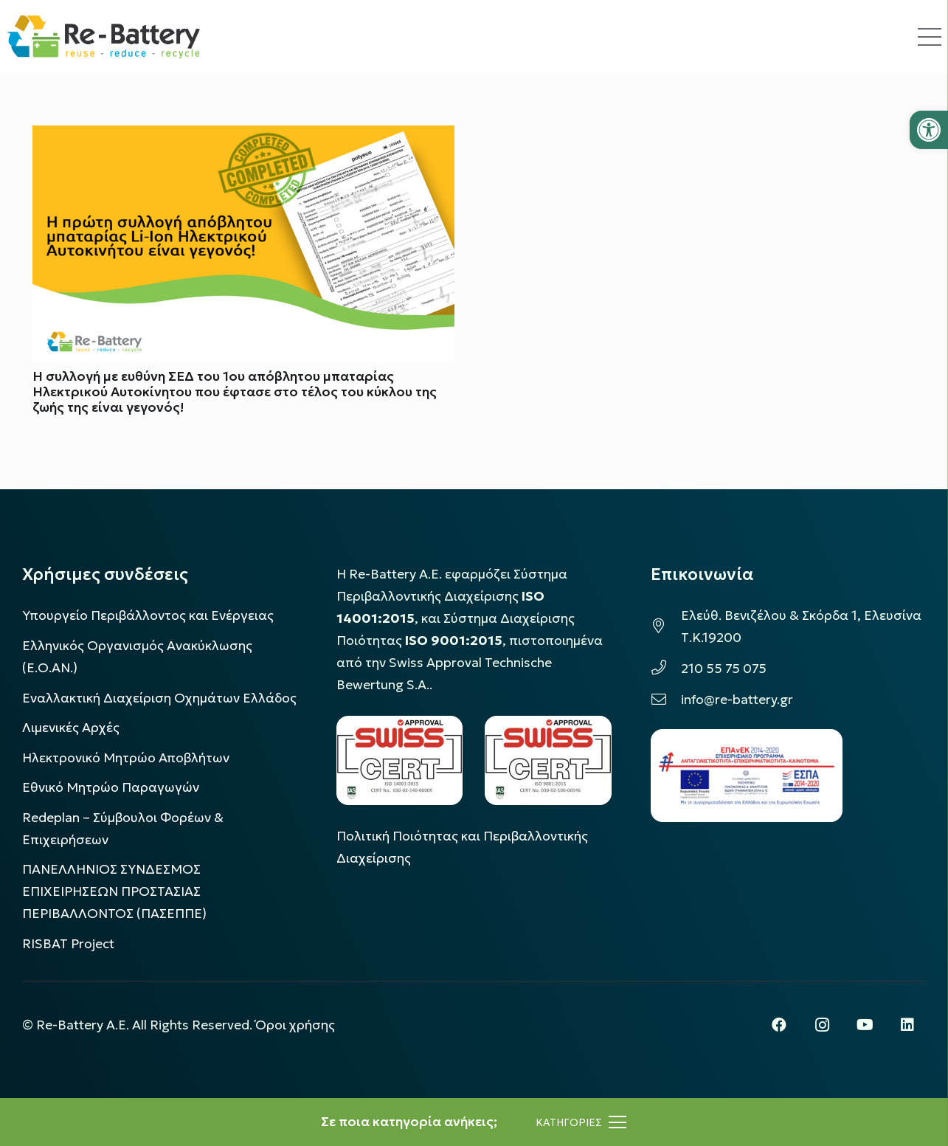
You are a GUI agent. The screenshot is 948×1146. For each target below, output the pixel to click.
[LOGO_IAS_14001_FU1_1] (399, 760)
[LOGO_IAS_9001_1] (548, 760)
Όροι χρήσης (295, 1025)
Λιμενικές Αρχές (71, 727)
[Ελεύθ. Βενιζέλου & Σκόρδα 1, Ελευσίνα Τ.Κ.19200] (666, 626)
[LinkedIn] (907, 1025)
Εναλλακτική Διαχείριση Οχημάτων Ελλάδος (159, 698)
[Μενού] (581, 1122)
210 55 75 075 (724, 668)
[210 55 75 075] (666, 668)
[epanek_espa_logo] (746, 775)
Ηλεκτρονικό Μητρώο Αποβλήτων (125, 758)
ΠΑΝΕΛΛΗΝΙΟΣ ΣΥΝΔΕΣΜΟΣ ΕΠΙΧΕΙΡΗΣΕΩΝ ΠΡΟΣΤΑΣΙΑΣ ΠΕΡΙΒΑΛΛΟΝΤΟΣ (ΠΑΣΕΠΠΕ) (114, 891)
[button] (929, 130)
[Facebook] (779, 1025)
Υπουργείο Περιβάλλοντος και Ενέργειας (148, 615)
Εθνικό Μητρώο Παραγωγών (110, 787)
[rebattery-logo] (104, 37)
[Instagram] (821, 1025)
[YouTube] (864, 1025)
